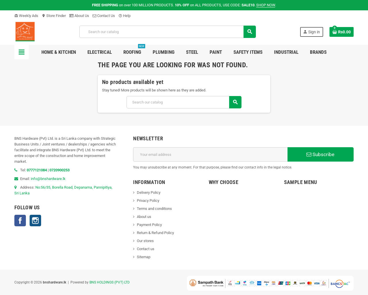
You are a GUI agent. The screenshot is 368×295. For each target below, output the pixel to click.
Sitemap (143, 257)
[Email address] (210, 154)
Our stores (145, 241)
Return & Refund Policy (155, 233)
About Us (79, 16)
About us (144, 216)
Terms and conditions (154, 208)
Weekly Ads (26, 16)
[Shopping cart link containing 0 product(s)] (341, 32)
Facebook (20, 220)
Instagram (35, 220)
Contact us (145, 249)
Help (124, 16)
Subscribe (320, 154)
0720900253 (59, 170)
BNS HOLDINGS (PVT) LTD (109, 282)
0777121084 (37, 170)
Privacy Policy (148, 200)
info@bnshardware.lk (48, 179)
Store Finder (54, 16)
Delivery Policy (148, 192)
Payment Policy (149, 225)
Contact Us (104, 16)
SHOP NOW (265, 5)
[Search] (167, 32)
